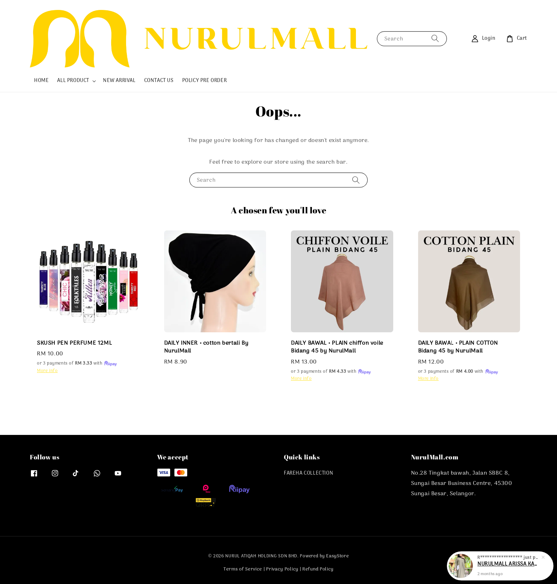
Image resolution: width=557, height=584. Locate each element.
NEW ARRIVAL (119, 81)
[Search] (435, 38)
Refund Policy (318, 569)
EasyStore (337, 556)
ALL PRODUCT (73, 81)
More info (47, 371)
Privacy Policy (282, 569)
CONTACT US (159, 81)
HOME (41, 81)
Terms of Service (242, 569)
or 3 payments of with (77, 363)
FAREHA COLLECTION (308, 473)
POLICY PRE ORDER (204, 81)
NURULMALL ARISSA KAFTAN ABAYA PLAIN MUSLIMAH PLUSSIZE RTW (508, 565)
